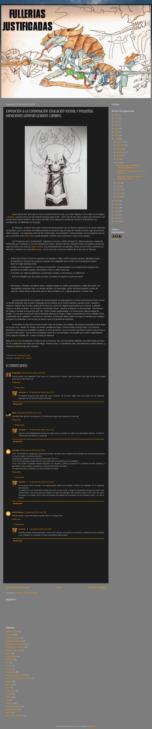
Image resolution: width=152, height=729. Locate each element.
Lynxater (15, 450)
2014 (116, 215)
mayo (119, 183)
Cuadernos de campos (15, 647)
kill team (9, 666)
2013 (116, 218)
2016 (116, 208)
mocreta (22, 392)
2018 (116, 201)
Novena (9, 685)
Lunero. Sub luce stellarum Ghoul (19, 678)
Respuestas (19, 388)
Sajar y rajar (10, 691)
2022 (116, 129)
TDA (7, 700)
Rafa (14, 413)
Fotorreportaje (11, 657)
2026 (116, 115)
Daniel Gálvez (18, 512)
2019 (116, 139)
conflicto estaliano (13, 638)
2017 (116, 204)
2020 (116, 135)
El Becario (16, 373)
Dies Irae (17, 341)
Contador (115, 239)
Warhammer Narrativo (14, 716)
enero (119, 197)
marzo (119, 190)
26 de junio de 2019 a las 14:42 (32, 450)
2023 (116, 125)
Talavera (9, 697)
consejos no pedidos (14, 641)
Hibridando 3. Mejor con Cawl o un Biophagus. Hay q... (129, 178)
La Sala (9, 669)
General (17, 358)
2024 (116, 122)
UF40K (8, 713)
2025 (116, 118)
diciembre (121, 142)
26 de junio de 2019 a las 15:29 (41, 482)
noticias (9, 681)
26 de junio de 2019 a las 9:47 (33, 373)
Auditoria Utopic (12, 632)
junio (119, 162)
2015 (116, 211)
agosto (119, 156)
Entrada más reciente (17, 587)
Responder (16, 382)
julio (118, 159)
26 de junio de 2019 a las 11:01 (29, 413)
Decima (9, 653)
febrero (120, 193)
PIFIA (8, 688)
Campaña (10, 635)
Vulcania (10, 217)
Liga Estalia (10, 672)
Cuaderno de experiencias (16, 644)
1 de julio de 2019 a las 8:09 (40, 529)
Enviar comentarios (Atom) (27, 593)
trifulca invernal (12, 709)
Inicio (59, 587)
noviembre (121, 145)
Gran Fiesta (30, 236)
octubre (120, 149)
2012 (116, 221)
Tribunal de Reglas (13, 706)
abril (118, 186)
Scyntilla (9, 694)
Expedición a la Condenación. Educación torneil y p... (127, 166)
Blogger (93, 726)
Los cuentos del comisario (16, 675)
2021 (116, 132)
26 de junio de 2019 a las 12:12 (41, 430)
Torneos (28, 358)
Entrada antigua (97, 587)
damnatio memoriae (13, 650)
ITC (22, 358)
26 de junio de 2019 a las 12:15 (41, 392)
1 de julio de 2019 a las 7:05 (35, 512)
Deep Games (37, 247)
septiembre (121, 152)
